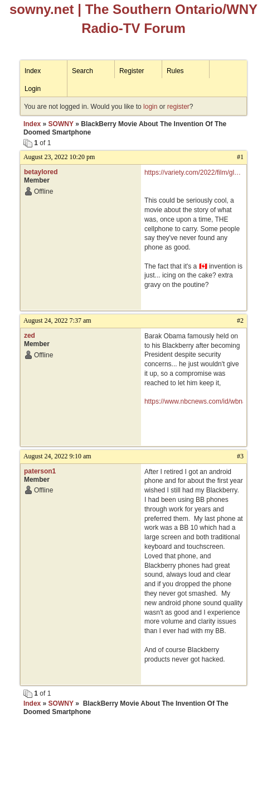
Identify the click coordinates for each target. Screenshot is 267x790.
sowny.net (41, 9)
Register (131, 71)
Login (33, 89)
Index (33, 71)
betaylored (41, 172)
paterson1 (40, 471)
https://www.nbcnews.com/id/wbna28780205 (193, 401)
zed (29, 335)
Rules (175, 71)
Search (82, 71)
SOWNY (61, 124)
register (178, 107)
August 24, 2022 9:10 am (57, 456)
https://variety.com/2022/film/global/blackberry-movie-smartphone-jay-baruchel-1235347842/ (193, 173)
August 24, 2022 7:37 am (57, 320)
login (150, 107)
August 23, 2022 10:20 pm (59, 157)
